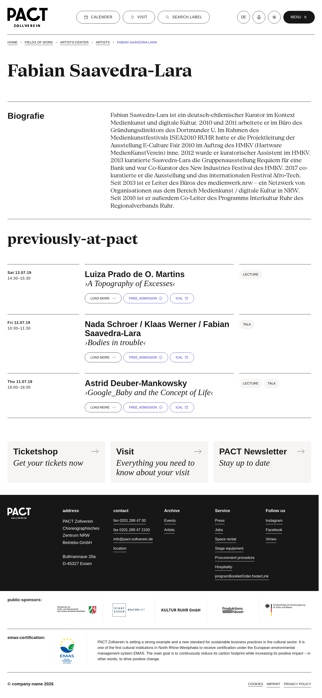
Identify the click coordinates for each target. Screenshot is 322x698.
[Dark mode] (274, 17)
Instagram (274, 520)
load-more (103, 298)
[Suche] (184, 17)
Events (170, 520)
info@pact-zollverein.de (133, 539)
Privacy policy (297, 684)
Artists (103, 42)
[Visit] (139, 17)
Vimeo (271, 539)
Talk (247, 324)
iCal (182, 298)
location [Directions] (119, 548)
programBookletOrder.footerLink (241, 576)
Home (12, 42)
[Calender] (98, 17)
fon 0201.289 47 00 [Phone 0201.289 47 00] (129, 520)
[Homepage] (27, 17)
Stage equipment (229, 548)
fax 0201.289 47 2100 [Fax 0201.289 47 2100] (131, 530)
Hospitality (223, 567)
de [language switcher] (243, 17)
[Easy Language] (259, 17)
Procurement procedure (234, 558)
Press (220, 520)
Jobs (219, 530)
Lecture (250, 274)
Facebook (274, 530)
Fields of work (39, 42)
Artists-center (74, 42)
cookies (255, 684)
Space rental (225, 539)
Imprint (273, 684)
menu (299, 17)
